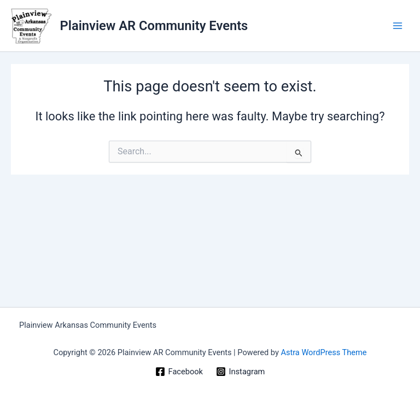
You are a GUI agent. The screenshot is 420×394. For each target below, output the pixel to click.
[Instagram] (240, 371)
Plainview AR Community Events (154, 25)
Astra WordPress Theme (323, 352)
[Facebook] (179, 371)
